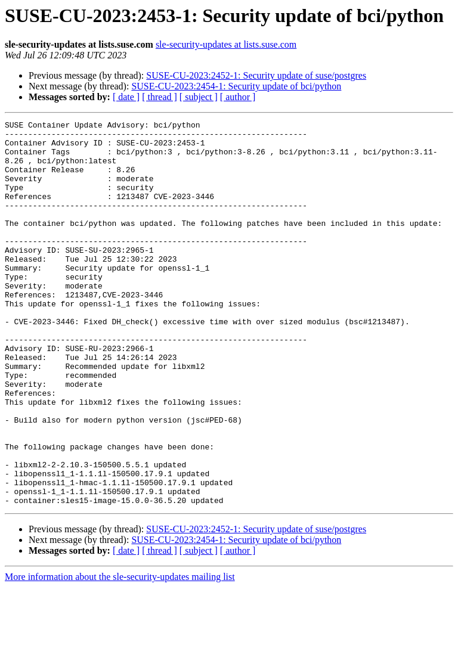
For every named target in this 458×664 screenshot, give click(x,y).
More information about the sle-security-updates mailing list (120, 654)
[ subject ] (199, 97)
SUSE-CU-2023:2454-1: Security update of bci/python (236, 86)
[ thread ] (159, 97)
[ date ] (126, 97)
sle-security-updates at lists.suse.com (226, 44)
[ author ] (238, 97)
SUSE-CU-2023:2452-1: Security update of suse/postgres (256, 75)
